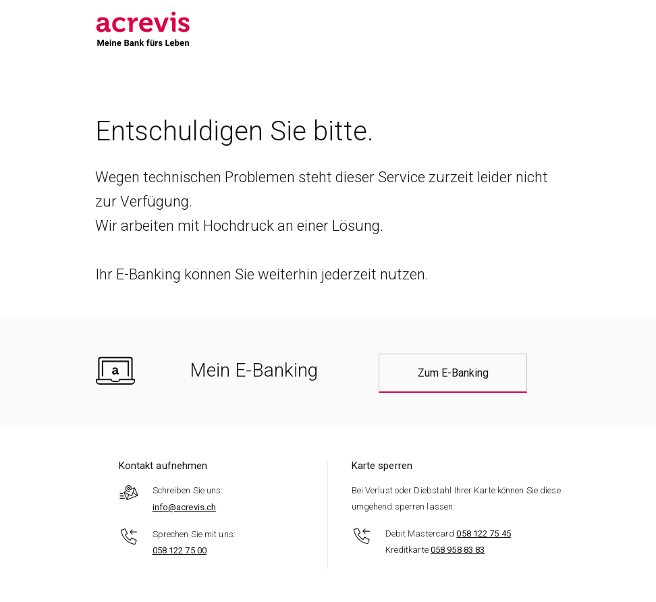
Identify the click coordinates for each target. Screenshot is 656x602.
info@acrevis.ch (185, 507)
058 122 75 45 (483, 533)
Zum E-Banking (453, 372)
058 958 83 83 (458, 550)
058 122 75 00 (180, 550)
